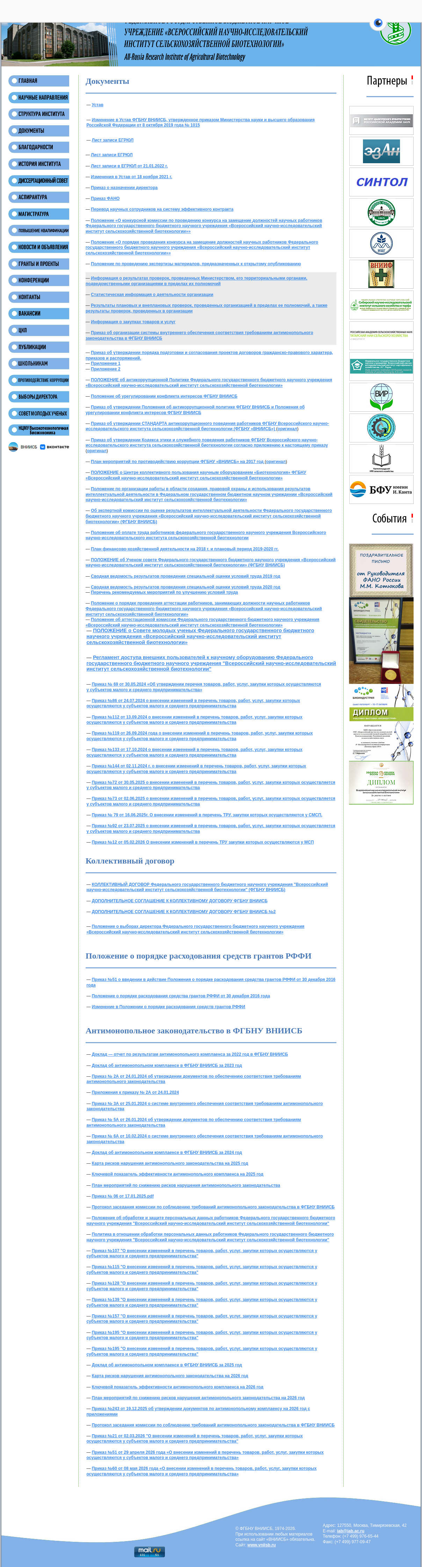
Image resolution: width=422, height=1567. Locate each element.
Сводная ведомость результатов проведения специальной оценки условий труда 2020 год (185, 587)
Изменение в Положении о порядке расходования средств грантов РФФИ (168, 1006)
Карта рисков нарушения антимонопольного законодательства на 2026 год (170, 1375)
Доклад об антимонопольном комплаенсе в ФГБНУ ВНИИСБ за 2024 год (167, 1152)
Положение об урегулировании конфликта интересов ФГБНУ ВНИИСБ (164, 396)
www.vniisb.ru (261, 1545)
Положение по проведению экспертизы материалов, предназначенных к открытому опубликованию (196, 263)
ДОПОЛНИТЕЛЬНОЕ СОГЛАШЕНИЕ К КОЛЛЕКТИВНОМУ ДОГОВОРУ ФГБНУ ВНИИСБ (180, 900)
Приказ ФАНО (105, 198)
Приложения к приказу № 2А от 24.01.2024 (135, 1092)
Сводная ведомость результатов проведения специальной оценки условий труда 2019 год (185, 576)
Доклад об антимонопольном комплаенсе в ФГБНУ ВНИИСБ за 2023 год (167, 1065)
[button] (378, 27)
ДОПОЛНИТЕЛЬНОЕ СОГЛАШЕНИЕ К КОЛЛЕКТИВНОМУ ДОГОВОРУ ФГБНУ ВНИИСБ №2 (184, 911)
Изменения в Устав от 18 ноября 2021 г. (131, 176)
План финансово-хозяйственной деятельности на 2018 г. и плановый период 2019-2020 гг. (184, 549)
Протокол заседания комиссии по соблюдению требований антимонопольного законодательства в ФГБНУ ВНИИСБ (213, 1207)
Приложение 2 (105, 369)
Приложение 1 (105, 363)
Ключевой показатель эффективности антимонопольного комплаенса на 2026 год (177, 1387)
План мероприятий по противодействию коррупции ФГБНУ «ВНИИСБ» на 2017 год (177, 461)
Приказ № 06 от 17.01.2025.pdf (123, 1196)
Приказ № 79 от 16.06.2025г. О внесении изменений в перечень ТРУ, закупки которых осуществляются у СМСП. (207, 815)
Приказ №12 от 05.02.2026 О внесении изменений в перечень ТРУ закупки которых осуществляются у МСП (203, 842)
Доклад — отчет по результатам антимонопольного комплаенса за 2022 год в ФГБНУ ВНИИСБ (190, 1054)
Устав (97, 104)
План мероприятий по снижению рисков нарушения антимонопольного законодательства (186, 1185)
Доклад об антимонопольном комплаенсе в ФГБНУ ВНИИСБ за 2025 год (167, 1365)
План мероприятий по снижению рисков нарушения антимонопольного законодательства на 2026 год (198, 1397)
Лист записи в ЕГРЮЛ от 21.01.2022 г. (129, 166)
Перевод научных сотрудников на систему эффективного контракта (162, 209)
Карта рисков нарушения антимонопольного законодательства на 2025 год (170, 1163)
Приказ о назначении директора (124, 187)
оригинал (287, 428)
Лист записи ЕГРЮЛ (112, 140)
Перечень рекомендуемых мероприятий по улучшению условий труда (164, 592)
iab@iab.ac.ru (350, 1531)
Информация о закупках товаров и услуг (133, 321)
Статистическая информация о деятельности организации (152, 294)
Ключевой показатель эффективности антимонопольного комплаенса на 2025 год (177, 1174)
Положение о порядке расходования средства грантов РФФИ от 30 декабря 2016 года (181, 996)
